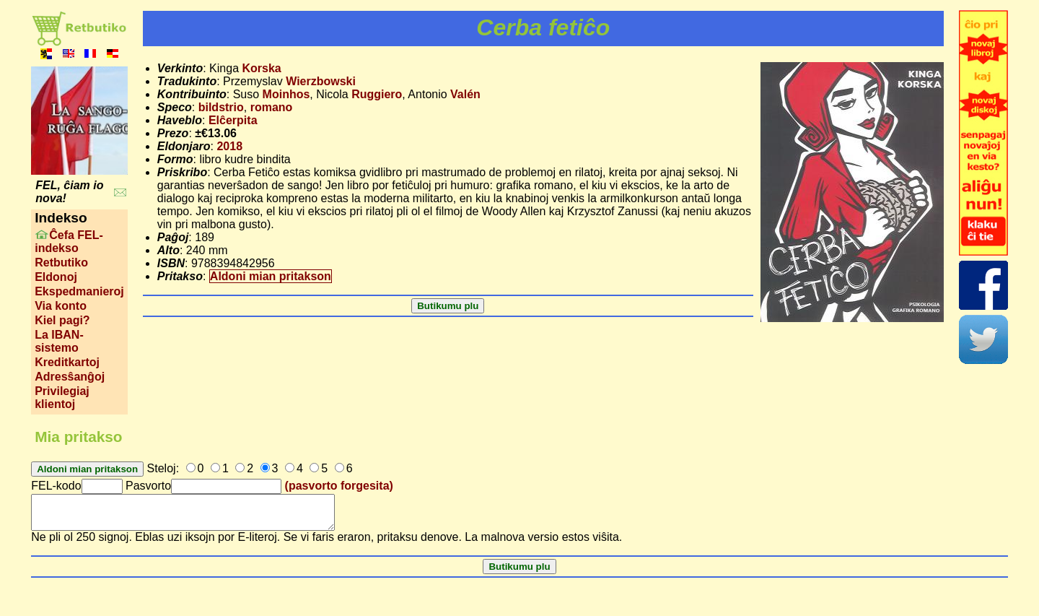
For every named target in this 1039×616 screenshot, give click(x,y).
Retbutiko (61, 262)
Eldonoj (56, 277)
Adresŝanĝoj (70, 376)
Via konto (61, 306)
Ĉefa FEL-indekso (69, 241)
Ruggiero (376, 94)
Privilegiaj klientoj (62, 397)
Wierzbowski (321, 81)
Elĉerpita (233, 120)
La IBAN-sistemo (59, 341)
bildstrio (221, 107)
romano (271, 107)
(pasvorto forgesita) (339, 486)
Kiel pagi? (62, 320)
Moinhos (286, 94)
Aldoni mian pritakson (270, 276)
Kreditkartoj (67, 362)
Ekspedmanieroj (79, 291)
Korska (261, 68)
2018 (229, 146)
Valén (465, 94)
